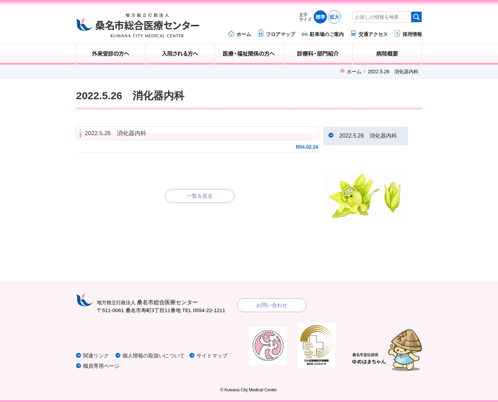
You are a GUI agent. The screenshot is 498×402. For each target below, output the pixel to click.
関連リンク (96, 355)
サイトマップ (212, 355)
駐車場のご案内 (327, 34)
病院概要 (387, 54)
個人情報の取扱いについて (153, 355)
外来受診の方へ (111, 54)
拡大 (334, 17)
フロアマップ (280, 34)
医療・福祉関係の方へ (249, 54)
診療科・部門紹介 (318, 54)
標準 (320, 17)
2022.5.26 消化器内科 (115, 133)
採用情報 (412, 34)
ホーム (244, 34)
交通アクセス (373, 34)
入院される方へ (180, 54)
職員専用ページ (101, 365)
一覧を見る (200, 196)
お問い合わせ (271, 305)
